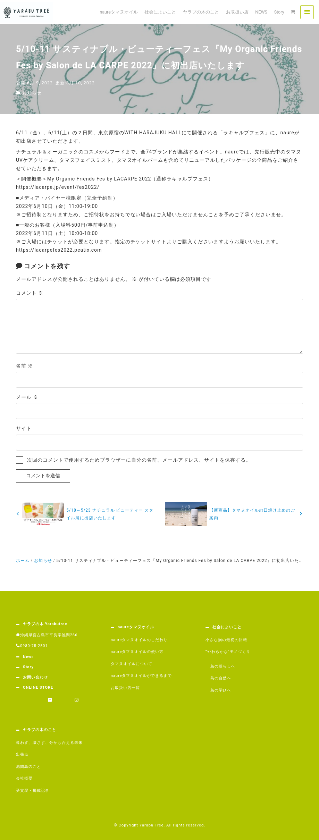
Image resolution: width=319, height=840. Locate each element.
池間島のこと (28, 766)
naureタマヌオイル (136, 627)
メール (27, 397)
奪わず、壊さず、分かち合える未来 (49, 742)
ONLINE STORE (38, 687)
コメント (29, 293)
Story (28, 667)
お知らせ (32, 92)
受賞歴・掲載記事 (32, 790)
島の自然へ (220, 678)
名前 (24, 366)
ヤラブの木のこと (39, 730)
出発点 (22, 754)
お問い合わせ (35, 677)
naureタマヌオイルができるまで (141, 675)
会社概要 (24, 778)
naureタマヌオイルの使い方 (137, 651)
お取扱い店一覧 (125, 688)
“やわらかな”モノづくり (228, 651)
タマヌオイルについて (131, 664)
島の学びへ (220, 690)
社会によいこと (227, 627)
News (28, 657)
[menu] (307, 12)
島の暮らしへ (222, 666)
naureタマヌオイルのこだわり (139, 640)
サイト (24, 428)
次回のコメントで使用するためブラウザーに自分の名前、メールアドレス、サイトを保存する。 (139, 460)
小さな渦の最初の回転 (226, 640)
